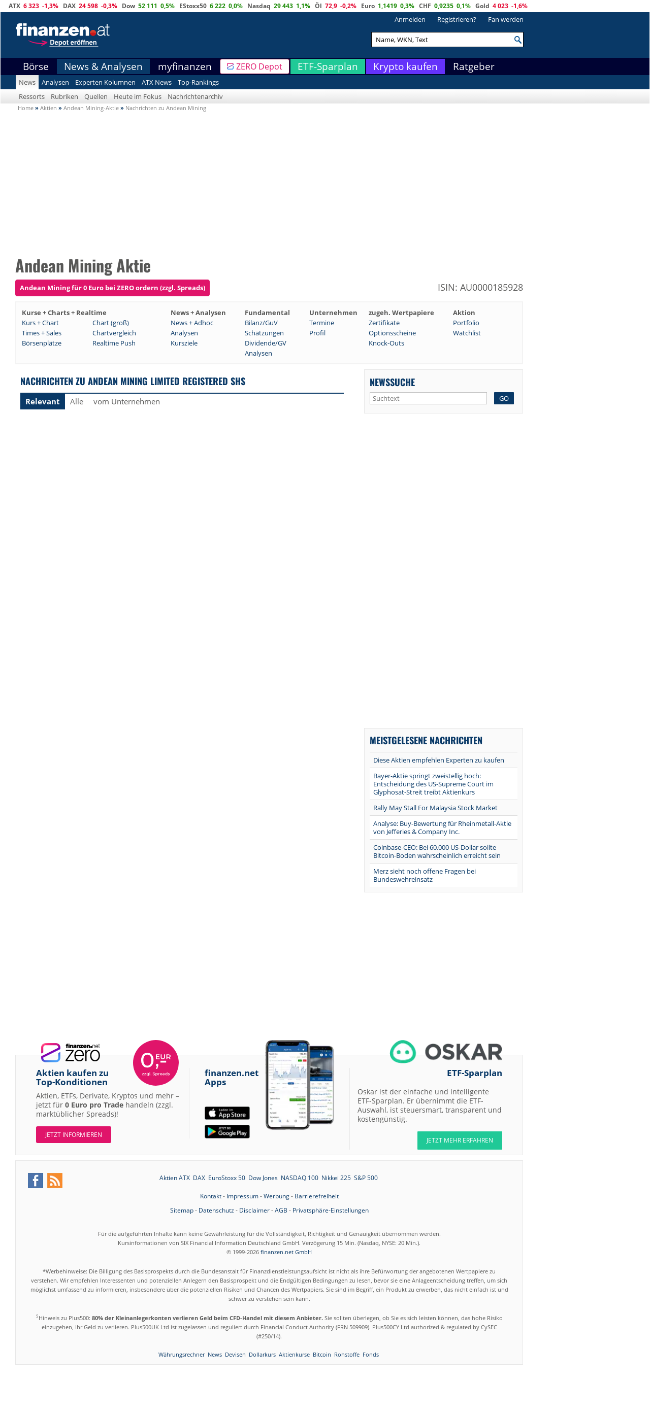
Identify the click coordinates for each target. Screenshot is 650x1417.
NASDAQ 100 (299, 1177)
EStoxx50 (193, 6)
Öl (318, 6)
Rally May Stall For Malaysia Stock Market (435, 807)
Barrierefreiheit (317, 1196)
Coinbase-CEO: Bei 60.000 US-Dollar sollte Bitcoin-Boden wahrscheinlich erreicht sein (437, 851)
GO (504, 398)
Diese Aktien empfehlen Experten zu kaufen (438, 760)
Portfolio (466, 322)
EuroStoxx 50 (226, 1177)
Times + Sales (41, 332)
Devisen (235, 1354)
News (27, 82)
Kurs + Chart (40, 322)
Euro (368, 6)
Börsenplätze (41, 343)
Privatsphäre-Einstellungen (330, 1210)
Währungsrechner (181, 1354)
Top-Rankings (198, 82)
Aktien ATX (174, 1177)
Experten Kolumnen (105, 82)
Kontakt (210, 1196)
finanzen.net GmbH (286, 1252)
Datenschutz (216, 1210)
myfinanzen (185, 66)
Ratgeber (474, 66)
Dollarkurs (262, 1354)
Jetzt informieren (73, 1134)
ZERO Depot (259, 66)
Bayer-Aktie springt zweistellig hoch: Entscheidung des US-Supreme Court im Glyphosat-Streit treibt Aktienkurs (433, 784)
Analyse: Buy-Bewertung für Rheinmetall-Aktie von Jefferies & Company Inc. (442, 827)
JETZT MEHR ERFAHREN (460, 1140)
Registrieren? (456, 19)
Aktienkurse (294, 1354)
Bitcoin (322, 1354)
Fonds (371, 1354)
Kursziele (184, 343)
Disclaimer (254, 1210)
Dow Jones (263, 1177)
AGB (281, 1210)
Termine (321, 322)
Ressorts (32, 96)
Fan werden (506, 19)
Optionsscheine (392, 332)
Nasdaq (259, 6)
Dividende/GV (265, 343)
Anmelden (410, 19)
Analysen (55, 82)
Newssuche (392, 382)
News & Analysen (103, 66)
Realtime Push (114, 343)
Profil (317, 332)
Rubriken (64, 96)
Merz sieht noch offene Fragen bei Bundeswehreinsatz (424, 875)
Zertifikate (384, 322)
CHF (425, 6)
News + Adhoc (192, 322)
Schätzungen (264, 332)
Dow (128, 6)
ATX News (157, 82)
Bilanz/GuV (261, 322)
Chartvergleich (114, 332)
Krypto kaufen (405, 66)
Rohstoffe (347, 1354)
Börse (36, 66)
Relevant (42, 401)
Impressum (242, 1196)
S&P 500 (366, 1177)
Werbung (276, 1196)
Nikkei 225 (336, 1177)
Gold (482, 6)
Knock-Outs (386, 343)
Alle (76, 401)
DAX (69, 6)
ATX (14, 6)
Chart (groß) (110, 322)
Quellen (96, 96)
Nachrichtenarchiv (195, 96)
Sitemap (181, 1210)
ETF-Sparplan (328, 66)
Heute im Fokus (137, 96)
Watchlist (467, 332)
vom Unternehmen (126, 401)
